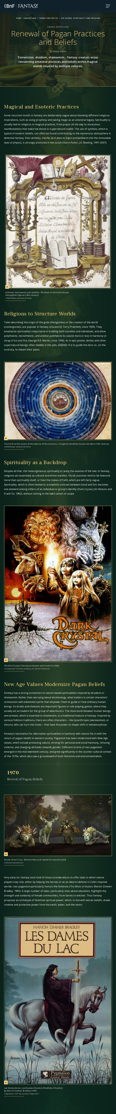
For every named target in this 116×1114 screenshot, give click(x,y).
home (18, 18)
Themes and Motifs (48, 18)
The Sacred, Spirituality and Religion (80, 18)
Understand (30, 18)
